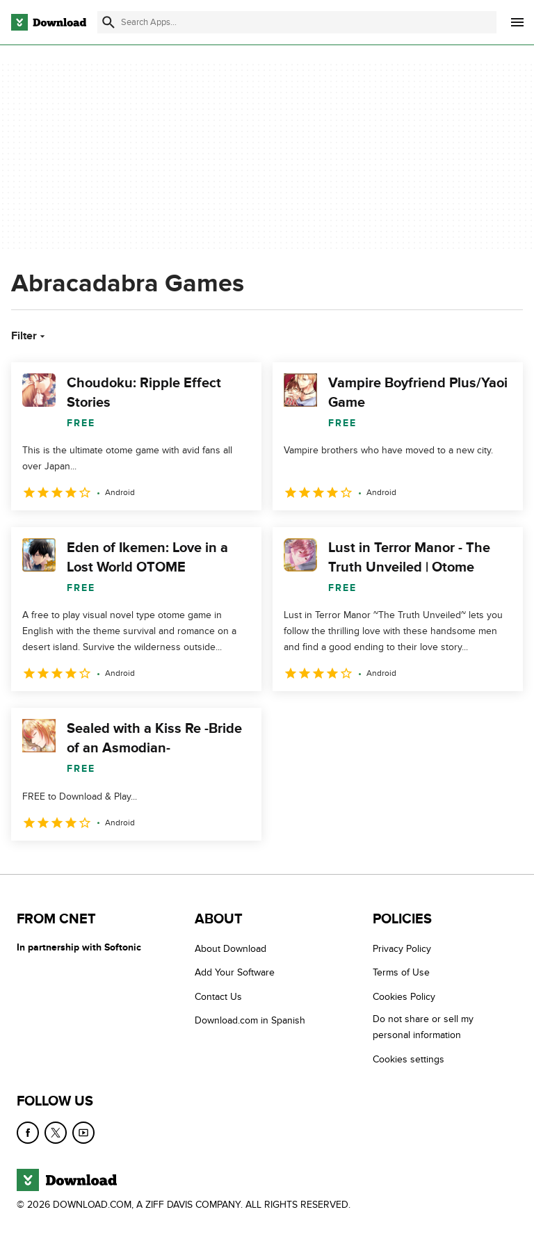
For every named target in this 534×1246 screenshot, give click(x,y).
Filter (29, 336)
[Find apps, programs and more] (296, 22)
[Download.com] (48, 22)
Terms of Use (401, 972)
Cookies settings (408, 1059)
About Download (230, 949)
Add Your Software (235, 972)
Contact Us (218, 996)
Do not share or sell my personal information (423, 1027)
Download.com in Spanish (250, 1020)
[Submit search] (108, 22)
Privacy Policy (402, 949)
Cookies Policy (404, 996)
